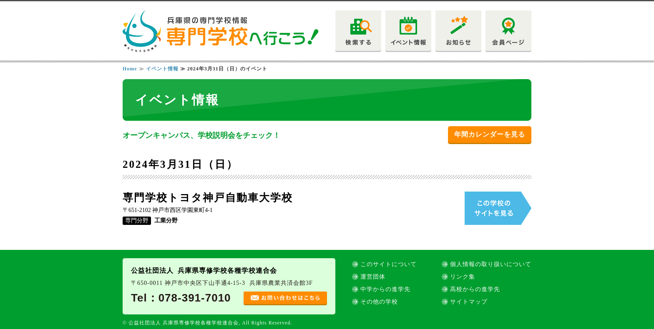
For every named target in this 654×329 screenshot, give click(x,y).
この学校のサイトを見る (498, 208)
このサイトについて (388, 264)
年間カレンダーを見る (489, 134)
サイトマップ (469, 302)
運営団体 (372, 277)
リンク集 (462, 277)
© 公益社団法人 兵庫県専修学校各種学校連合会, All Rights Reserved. (207, 323)
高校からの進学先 (475, 289)
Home (130, 69)
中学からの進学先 (385, 289)
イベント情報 (162, 69)
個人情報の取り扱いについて (490, 264)
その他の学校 (379, 302)
